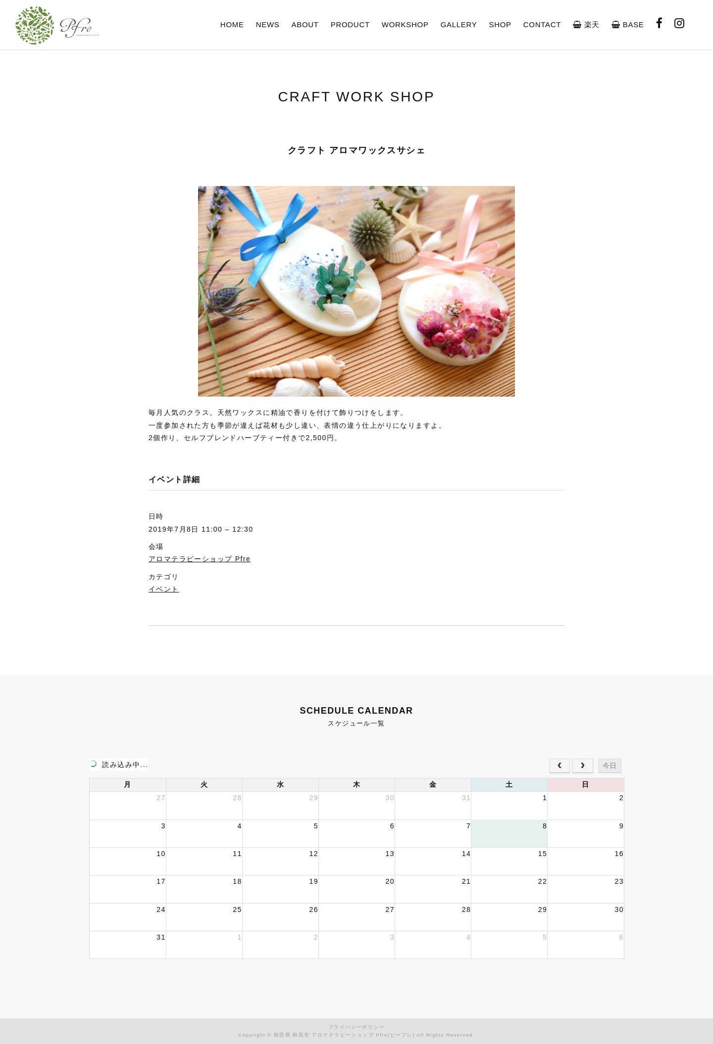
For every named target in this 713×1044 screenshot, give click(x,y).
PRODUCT (350, 24)
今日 (609, 766)
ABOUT (305, 24)
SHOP (500, 24)
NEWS (268, 24)
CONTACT (542, 24)
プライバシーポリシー (356, 1027)
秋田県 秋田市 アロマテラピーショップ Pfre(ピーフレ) (344, 1035)
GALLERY (459, 24)
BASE (627, 24)
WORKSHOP (405, 24)
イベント (164, 589)
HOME (232, 24)
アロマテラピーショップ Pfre (200, 559)
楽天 (586, 24)
